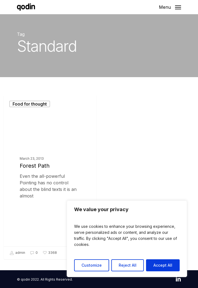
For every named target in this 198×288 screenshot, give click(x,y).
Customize (91, 265)
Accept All (162, 265)
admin (17, 253)
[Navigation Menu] (170, 7)
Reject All (127, 265)
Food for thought (30, 104)
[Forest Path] (50, 177)
